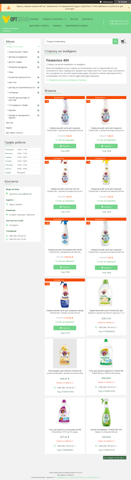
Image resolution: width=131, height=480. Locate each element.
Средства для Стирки (18, 52)
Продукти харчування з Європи (19, 116)
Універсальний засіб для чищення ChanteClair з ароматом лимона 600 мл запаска (106, 252)
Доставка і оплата (39, 25)
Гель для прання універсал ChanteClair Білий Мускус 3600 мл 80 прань (106, 372)
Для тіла (12, 82)
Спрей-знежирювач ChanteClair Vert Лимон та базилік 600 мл (106, 430)
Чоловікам (13, 92)
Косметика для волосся (19, 77)
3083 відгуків (108, 2)
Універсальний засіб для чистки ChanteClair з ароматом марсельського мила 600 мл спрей (65, 191)
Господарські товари (18, 105)
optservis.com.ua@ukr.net (20, 194)
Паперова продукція (18, 67)
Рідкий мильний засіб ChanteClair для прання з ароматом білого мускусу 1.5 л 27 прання (106, 313)
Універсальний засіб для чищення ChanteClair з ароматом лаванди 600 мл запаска (65, 130)
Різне (11, 72)
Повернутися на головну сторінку (68, 79)
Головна (33, 19)
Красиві (12, 110)
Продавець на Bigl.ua (65, 475)
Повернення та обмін (76, 25)
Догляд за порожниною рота (22, 87)
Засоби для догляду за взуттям (19, 98)
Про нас (74, 19)
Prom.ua (79, 472)
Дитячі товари (15, 62)
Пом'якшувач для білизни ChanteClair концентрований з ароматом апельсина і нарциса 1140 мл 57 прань (65, 373)
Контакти (87, 19)
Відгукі (9, 127)
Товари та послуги (53, 19)
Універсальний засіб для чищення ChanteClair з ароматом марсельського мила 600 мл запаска (106, 130)
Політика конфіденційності (89, 477)
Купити (66, 146)
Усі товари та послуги (113, 457)
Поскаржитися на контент (66, 477)
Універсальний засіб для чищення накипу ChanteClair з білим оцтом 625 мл (65, 311)
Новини (57, 25)
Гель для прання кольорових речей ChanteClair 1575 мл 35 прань (65, 430)
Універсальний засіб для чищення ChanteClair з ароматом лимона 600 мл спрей (106, 191)
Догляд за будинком (18, 57)
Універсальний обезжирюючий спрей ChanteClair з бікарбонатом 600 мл (65, 251)
